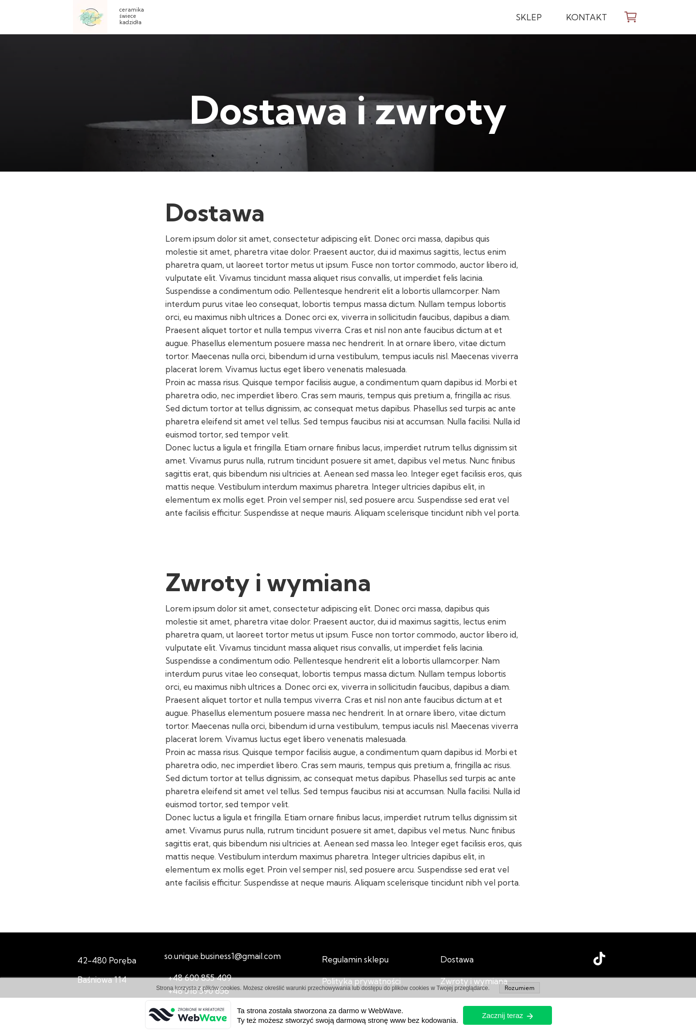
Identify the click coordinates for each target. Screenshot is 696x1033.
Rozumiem (520, 987)
